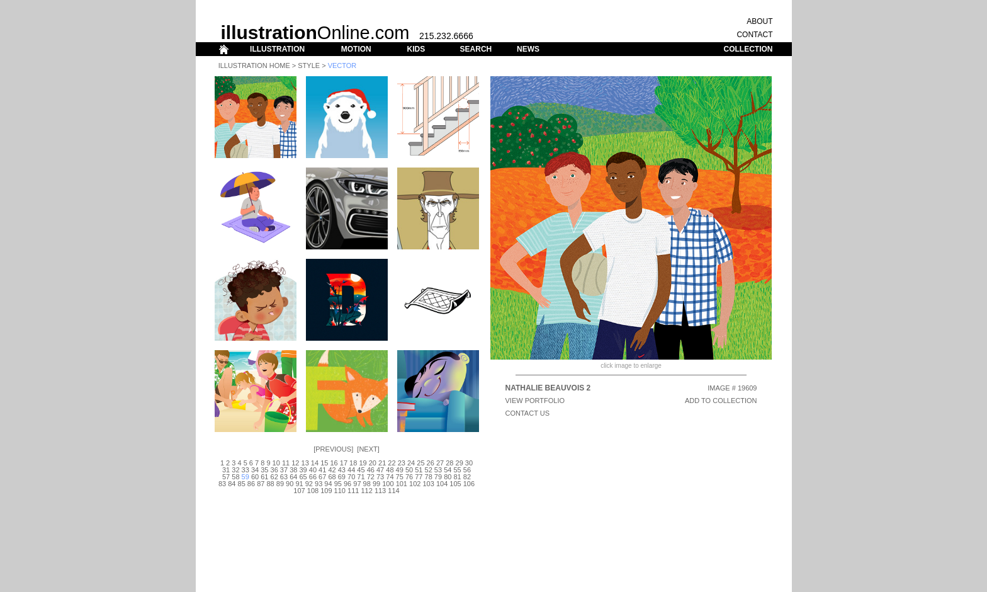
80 (447, 477)
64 (293, 477)
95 (338, 483)
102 (414, 483)
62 (274, 477)
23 (401, 463)
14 (315, 463)
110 (340, 490)
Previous (333, 449)
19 (362, 463)
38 (293, 470)
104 (442, 483)
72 (371, 477)
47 (380, 470)
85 (241, 483)
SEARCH (476, 49)
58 (235, 477)
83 (222, 483)
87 (260, 483)
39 (303, 470)
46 (371, 470)
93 (318, 483)
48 (389, 470)
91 (299, 483)
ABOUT (759, 21)
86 (251, 483)
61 (264, 477)
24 (411, 463)
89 (280, 483)
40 (313, 470)
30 (469, 463)
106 (469, 483)
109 (326, 490)
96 (347, 483)
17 (343, 463)
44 (351, 470)
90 (289, 483)
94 (328, 483)
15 (324, 463)
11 (286, 463)
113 (380, 490)
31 (226, 470)
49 (399, 470)
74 (389, 477)
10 (276, 463)
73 (380, 477)
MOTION (356, 49)
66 (313, 477)
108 (313, 490)
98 (367, 483)
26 (430, 463)
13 (305, 463)
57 (226, 477)
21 (382, 463)
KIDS (416, 49)
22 (391, 463)
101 (401, 483)
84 (231, 483)
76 (409, 477)
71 (360, 477)
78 (428, 477)
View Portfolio (535, 400)
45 (360, 470)
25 (420, 463)
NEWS (528, 49)
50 (409, 470)
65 (303, 477)
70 (351, 477)
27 (440, 463)
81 (457, 477)
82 (467, 477)
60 (255, 477)
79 (438, 477)
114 (393, 490)
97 (357, 483)
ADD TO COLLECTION (721, 400)
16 (333, 463)
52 (428, 470)
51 (418, 470)
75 (399, 477)
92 (309, 483)
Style (309, 65)
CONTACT (754, 34)
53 (438, 470)
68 (332, 477)
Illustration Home (254, 65)
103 (428, 483)
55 (457, 470)
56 (467, 470)
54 (447, 470)
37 (284, 470)
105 (455, 483)
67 (322, 477)
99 (376, 483)
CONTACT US (527, 413)
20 (372, 463)
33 (245, 470)
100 (387, 483)
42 (332, 470)
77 (418, 477)
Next (368, 449)
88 (270, 483)
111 (353, 490)
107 (299, 490)
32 (235, 470)
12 (295, 463)
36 (274, 470)
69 (342, 477)
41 (322, 470)
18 (353, 463)
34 (255, 470)
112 (366, 490)
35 (264, 470)
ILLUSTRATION (277, 49)
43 (342, 470)
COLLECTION (748, 49)
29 (459, 463)
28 (449, 463)
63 (284, 477)
